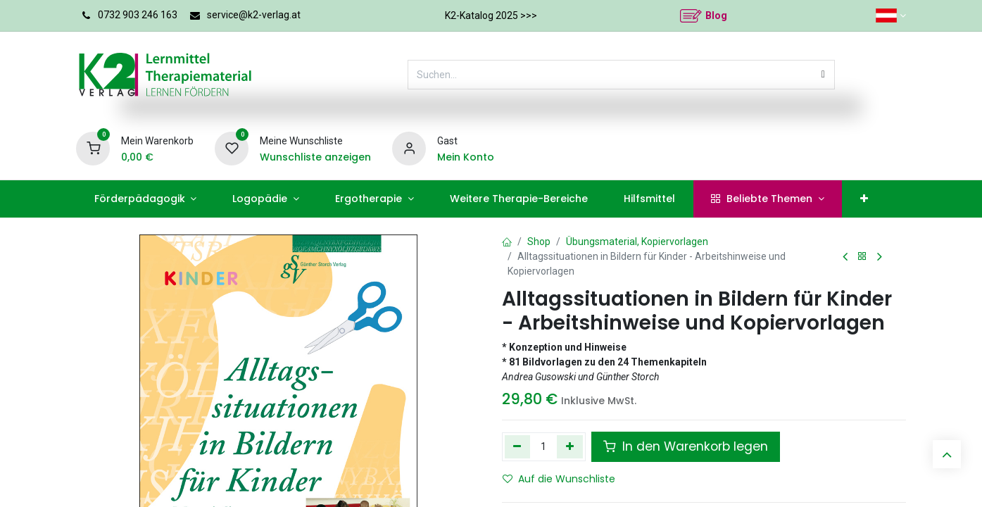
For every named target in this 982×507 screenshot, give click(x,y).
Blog (716, 15)
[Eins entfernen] (518, 446)
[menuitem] (145, 199)
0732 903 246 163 (137, 14)
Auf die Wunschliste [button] (559, 479)
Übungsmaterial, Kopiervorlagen (637, 241)
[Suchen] (823, 75)
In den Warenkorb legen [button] (685, 446)
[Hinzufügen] (570, 446)
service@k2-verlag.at (254, 14)
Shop (538, 241)
